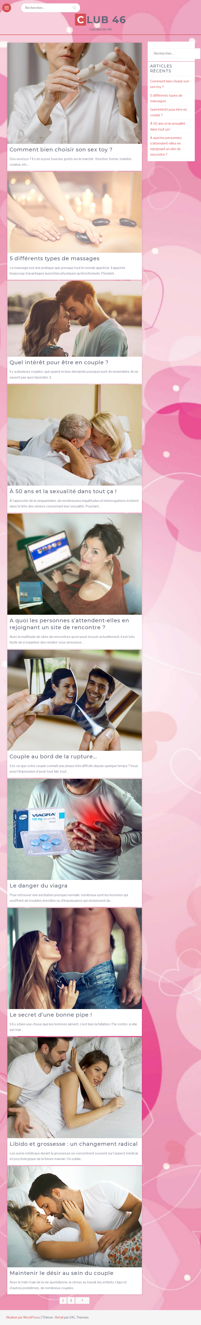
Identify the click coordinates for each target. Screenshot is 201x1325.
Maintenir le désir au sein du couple (62, 1273)
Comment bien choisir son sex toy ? (61, 149)
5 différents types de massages (55, 258)
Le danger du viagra (39, 885)
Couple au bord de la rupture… (53, 756)
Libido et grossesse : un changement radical (74, 1144)
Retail (59, 1317)
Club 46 (101, 20)
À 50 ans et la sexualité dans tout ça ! (63, 491)
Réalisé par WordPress (23, 1317)
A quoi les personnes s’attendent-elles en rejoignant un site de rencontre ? (69, 624)
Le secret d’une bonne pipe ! (51, 1015)
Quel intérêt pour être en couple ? (59, 362)
